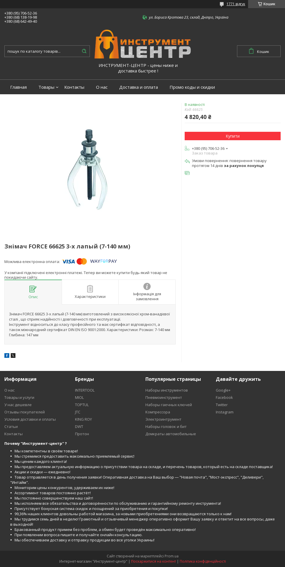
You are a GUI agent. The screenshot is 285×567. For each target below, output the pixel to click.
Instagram (225, 412)
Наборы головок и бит (166, 426)
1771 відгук (236, 3)
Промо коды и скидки (192, 87)
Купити (233, 136)
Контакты (74, 87)
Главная (18, 87)
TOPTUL (82, 404)
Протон (82, 433)
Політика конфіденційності (203, 561)
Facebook (224, 397)
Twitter (222, 404)
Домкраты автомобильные (170, 433)
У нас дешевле (18, 404)
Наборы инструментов (166, 390)
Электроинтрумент (163, 419)
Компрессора (157, 412)
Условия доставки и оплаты (30, 419)
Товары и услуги (19, 397)
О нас (102, 87)
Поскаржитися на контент (153, 561)
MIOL (79, 397)
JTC (77, 412)
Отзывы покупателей (24, 412)
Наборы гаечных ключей (168, 404)
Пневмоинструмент (163, 397)
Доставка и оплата (138, 87)
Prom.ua (172, 556)
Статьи (11, 426)
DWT (79, 426)
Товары (46, 87)
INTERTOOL (85, 390)
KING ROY (83, 419)
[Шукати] (84, 51)
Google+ (223, 390)
